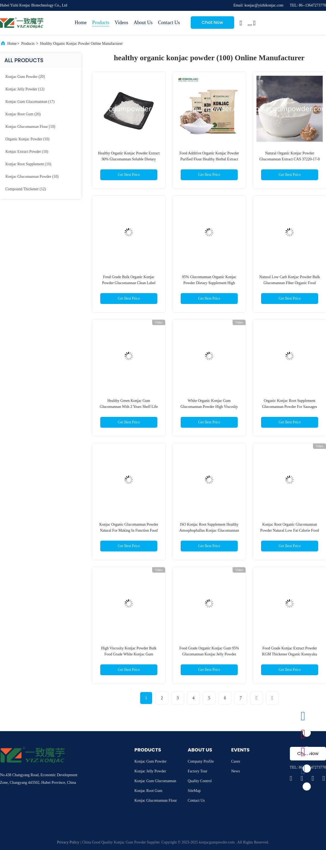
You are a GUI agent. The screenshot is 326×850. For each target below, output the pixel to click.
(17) (30, 102)
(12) (24, 89)
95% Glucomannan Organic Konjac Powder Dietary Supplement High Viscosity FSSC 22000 (209, 283)
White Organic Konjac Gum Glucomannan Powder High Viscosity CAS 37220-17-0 (209, 407)
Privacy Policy (68, 842)
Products (100, 22)
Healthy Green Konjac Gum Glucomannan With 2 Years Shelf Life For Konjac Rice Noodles (129, 407)
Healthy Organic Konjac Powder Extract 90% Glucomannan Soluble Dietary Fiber (129, 159)
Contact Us (169, 22)
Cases (235, 761)
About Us (143, 22)
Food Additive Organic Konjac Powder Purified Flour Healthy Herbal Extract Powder (209, 159)
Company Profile (201, 761)
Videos (121, 22)
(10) (30, 127)
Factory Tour (197, 771)
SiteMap (194, 791)
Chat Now (212, 22)
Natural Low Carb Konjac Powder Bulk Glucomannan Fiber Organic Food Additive (289, 283)
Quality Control (200, 781)
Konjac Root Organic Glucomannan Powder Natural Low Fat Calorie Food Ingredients (289, 530)
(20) (25, 77)
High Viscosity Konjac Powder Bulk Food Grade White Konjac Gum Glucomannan (128, 654)
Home (81, 22)
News (235, 771)
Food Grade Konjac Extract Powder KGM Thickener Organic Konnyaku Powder (289, 654)
